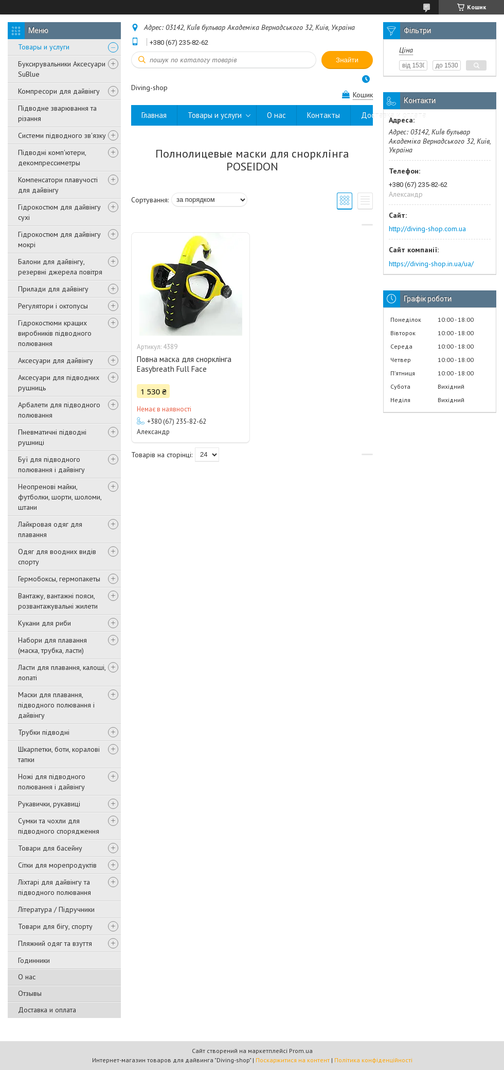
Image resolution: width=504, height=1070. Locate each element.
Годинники (34, 960)
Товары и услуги (43, 46)
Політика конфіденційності (373, 1060)
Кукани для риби (44, 623)
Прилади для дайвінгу (53, 289)
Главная (154, 115)
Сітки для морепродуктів (57, 865)
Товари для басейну (50, 848)
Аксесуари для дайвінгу (55, 360)
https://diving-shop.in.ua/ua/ (431, 263)
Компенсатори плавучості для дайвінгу (58, 185)
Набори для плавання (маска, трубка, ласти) (52, 645)
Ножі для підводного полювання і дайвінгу (51, 781)
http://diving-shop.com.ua (427, 228)
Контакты (323, 115)
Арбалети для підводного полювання (59, 410)
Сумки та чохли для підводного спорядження (58, 826)
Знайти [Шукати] (347, 60)
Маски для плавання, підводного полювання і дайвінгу (56, 705)
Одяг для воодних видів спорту (57, 556)
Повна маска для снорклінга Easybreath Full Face (184, 364)
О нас (26, 976)
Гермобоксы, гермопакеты (59, 578)
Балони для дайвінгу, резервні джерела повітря (60, 267)
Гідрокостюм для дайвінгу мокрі (59, 239)
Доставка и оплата (47, 1009)
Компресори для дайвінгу (59, 91)
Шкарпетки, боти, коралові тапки (59, 754)
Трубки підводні (43, 732)
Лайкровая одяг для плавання (50, 529)
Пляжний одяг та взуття (55, 943)
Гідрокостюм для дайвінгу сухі (59, 212)
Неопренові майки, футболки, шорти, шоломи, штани (59, 497)
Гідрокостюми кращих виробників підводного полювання (55, 333)
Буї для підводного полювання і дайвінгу (51, 464)
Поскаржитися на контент (293, 1060)
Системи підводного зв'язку (62, 135)
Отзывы (30, 993)
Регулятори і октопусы (53, 305)
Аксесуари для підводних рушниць (58, 382)
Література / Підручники (56, 909)
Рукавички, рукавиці (49, 803)
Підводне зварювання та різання (57, 113)
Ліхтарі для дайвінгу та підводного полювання (54, 887)
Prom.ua (301, 1051)
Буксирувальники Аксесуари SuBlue (61, 69)
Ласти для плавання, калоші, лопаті (61, 672)
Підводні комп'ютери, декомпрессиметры (52, 157)
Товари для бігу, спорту (55, 926)
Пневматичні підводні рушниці (52, 437)
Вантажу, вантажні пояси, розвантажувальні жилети (58, 601)
